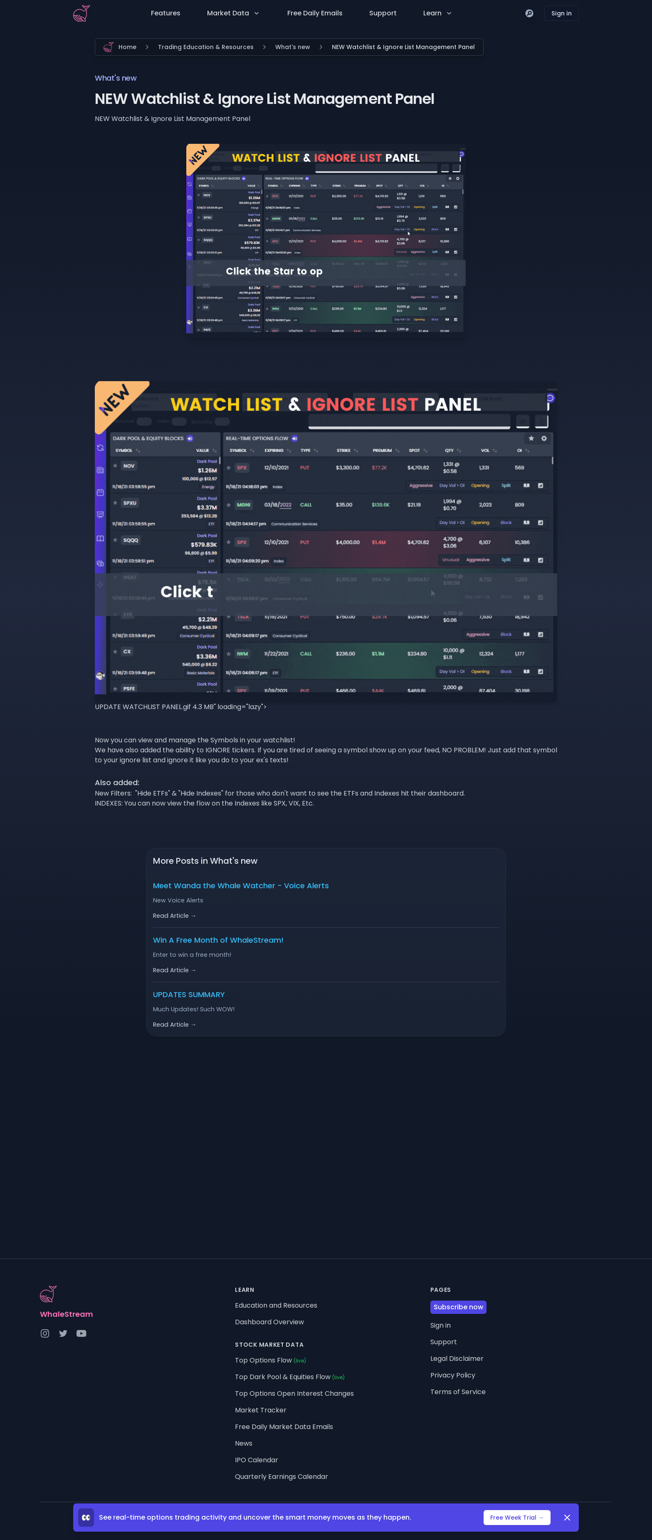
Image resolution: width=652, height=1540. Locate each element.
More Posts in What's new (205, 861)
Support (383, 13)
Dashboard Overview (269, 1322)
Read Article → (174, 916)
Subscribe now (458, 1307)
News (243, 1443)
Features (165, 13)
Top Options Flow (270, 1360)
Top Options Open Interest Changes (294, 1393)
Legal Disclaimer (457, 1358)
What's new (292, 47)
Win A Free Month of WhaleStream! (218, 940)
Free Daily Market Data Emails (284, 1427)
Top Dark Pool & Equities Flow (290, 1377)
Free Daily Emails (315, 13)
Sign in (561, 13)
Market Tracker (260, 1410)
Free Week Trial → (517, 1517)
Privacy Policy (452, 1375)
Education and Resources (276, 1305)
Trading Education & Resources (206, 47)
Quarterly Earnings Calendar (281, 1476)
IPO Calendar (256, 1460)
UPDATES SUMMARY (189, 994)
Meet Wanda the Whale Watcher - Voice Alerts (241, 885)
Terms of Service (458, 1392)
